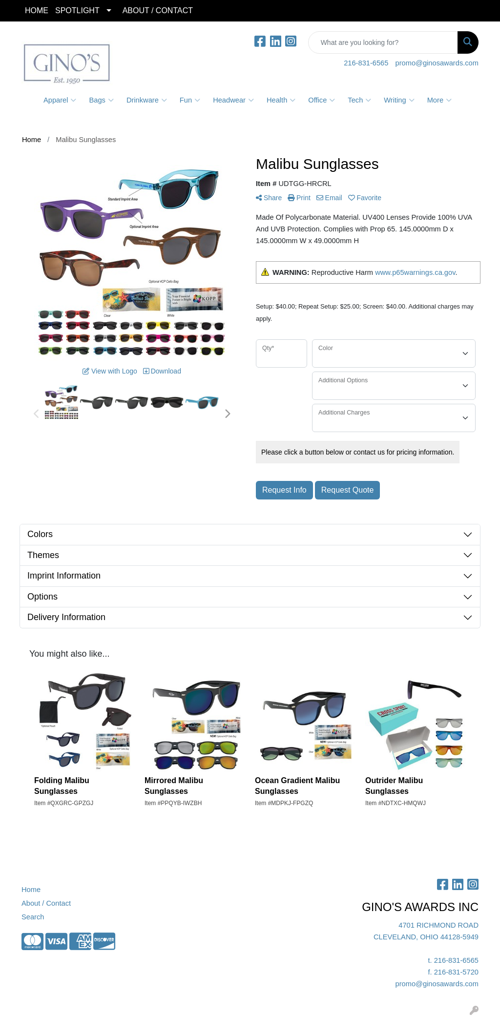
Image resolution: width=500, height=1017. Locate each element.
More (439, 100)
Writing (399, 100)
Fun (190, 100)
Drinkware (146, 100)
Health (281, 100)
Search (32, 917)
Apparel (60, 100)
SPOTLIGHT (77, 10)
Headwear (233, 100)
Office (321, 100)
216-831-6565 (366, 63)
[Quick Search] (383, 42)
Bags (101, 100)
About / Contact (46, 903)
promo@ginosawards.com (437, 63)
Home (31, 889)
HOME (36, 10)
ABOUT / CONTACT (158, 10)
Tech (359, 100)
